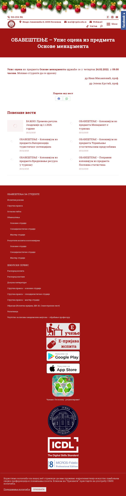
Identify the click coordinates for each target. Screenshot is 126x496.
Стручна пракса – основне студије (24, 288)
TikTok (91, 26)
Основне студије (18, 223)
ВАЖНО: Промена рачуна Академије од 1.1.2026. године (41, 125)
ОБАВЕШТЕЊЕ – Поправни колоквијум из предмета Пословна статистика (95, 161)
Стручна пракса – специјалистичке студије (28, 294)
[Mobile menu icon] (112, 24)
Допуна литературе (17, 282)
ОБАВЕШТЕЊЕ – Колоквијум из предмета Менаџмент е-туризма (98, 125)
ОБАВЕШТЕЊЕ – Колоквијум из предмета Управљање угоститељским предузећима (98, 143)
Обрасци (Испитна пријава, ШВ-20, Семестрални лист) (33, 305)
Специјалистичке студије (22, 229)
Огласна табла (14, 211)
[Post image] (15, 126)
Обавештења (13, 217)
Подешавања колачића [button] (17, 489)
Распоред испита (15, 271)
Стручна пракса (15, 205)
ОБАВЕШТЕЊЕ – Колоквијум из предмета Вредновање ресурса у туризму (38, 161)
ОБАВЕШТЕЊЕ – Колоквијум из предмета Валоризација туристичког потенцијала (38, 143)
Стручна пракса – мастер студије (23, 300)
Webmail (95, 22)
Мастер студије (17, 234)
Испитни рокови (15, 200)
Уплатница (12, 311)
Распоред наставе (16, 276)
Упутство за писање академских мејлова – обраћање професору (38, 317)
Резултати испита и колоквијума (23, 240)
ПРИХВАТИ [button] (38, 489)
